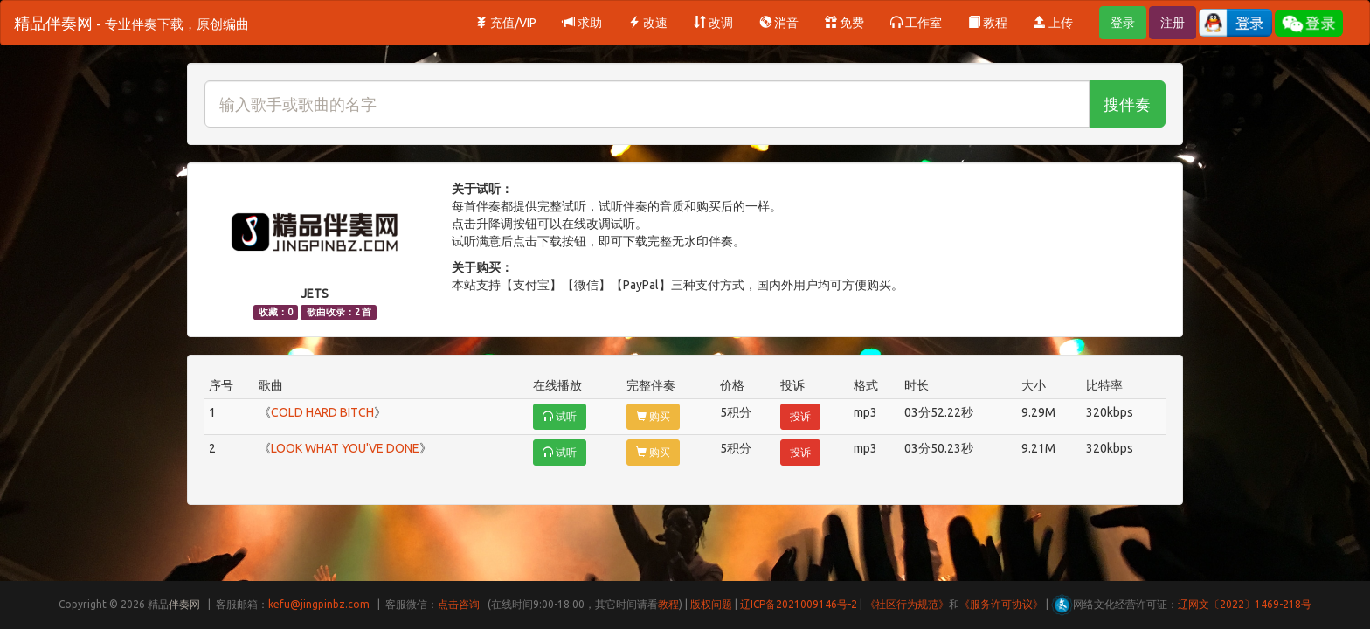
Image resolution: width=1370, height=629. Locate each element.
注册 (1172, 23)
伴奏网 (184, 604)
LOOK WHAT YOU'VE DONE (345, 448)
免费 (844, 23)
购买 (653, 416)
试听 (560, 416)
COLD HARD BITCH (322, 412)
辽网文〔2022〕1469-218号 (1244, 604)
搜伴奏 (1127, 104)
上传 (1053, 23)
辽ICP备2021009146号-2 (798, 604)
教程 (987, 23)
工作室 (916, 23)
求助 (582, 23)
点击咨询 (459, 604)
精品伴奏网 (131, 22)
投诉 (800, 416)
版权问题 (711, 604)
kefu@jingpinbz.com (319, 604)
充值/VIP (505, 23)
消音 (779, 23)
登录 (1123, 23)
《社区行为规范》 (907, 604)
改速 (648, 23)
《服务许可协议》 (1001, 604)
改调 (713, 23)
